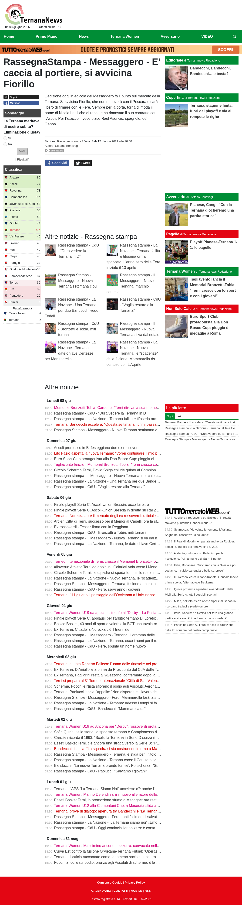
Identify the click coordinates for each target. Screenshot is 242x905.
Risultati (22, 159)
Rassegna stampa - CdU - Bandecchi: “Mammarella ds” (100, 709)
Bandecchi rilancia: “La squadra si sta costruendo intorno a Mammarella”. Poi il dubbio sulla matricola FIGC (142, 749)
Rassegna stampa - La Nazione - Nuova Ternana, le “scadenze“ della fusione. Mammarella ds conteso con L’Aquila (132, 353)
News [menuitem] (84, 36)
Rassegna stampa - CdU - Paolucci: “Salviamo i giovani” (100, 771)
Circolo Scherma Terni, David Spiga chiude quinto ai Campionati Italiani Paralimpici (122, 470)
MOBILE (136, 890)
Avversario (175, 197)
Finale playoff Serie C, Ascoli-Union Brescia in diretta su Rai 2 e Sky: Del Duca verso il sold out (132, 510)
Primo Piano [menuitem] (46, 36)
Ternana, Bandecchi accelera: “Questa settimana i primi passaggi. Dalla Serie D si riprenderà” (131, 424)
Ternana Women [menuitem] (124, 36)
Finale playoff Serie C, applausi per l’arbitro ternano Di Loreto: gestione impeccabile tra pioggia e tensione (141, 618)
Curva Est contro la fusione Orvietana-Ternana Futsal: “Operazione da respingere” (122, 851)
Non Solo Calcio (180, 309)
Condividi (57, 163)
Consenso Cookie (109, 882)
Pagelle (172, 234)
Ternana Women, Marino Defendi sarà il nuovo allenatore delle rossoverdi (114, 794)
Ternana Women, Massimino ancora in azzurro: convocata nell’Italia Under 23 (118, 846)
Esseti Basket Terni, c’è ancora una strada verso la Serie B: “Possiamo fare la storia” (123, 743)
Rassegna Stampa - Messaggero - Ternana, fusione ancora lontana (109, 584)
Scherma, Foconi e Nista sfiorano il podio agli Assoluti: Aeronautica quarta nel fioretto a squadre (133, 686)
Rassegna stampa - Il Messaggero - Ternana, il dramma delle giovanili (111, 635)
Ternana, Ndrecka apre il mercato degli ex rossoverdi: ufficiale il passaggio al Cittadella (125, 516)
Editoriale (174, 60)
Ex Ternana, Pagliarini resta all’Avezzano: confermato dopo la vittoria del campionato (124, 675)
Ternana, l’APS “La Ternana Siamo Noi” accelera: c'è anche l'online (109, 789)
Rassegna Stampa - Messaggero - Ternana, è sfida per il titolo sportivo (112, 754)
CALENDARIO (101, 890)
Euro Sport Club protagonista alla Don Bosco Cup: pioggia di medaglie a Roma (119, 459)
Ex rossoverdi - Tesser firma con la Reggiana (91, 527)
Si (9, 138)
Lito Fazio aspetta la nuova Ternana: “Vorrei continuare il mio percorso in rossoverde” (124, 453)
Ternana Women (180, 271)
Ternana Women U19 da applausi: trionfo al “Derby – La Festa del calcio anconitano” (123, 613)
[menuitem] (234, 36)
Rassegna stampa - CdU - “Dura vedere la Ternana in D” (78, 250)
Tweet (83, 163)
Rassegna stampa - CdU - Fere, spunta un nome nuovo (100, 646)
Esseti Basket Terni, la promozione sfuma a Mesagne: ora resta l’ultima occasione (121, 800)
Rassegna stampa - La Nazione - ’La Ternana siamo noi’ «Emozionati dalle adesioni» (124, 822)
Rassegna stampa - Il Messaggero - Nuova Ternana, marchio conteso (111, 476)
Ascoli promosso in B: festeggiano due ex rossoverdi (97, 448)
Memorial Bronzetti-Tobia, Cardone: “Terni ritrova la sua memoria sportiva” (115, 408)
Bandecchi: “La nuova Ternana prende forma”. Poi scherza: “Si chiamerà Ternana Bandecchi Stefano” (138, 766)
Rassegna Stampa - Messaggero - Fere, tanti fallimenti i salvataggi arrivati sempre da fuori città (132, 817)
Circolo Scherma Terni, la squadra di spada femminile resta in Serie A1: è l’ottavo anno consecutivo (136, 573)
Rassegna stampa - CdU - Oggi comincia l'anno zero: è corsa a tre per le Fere (118, 828)
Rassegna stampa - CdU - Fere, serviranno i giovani (97, 589)
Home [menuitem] (9, 36)
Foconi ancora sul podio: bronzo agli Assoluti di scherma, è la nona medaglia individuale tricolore (134, 862)
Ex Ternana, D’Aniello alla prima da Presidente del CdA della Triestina (111, 670)
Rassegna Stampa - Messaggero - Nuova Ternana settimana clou (77, 280)
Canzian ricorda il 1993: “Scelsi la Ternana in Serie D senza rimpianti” (111, 738)
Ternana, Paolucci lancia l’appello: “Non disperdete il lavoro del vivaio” (111, 692)
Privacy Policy (135, 882)
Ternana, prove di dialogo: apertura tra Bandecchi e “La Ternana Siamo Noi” (116, 811)
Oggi (170, 416)
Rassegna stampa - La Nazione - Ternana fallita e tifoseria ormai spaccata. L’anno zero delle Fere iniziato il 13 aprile (133, 256)
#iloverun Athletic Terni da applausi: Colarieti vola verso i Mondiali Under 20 (116, 567)
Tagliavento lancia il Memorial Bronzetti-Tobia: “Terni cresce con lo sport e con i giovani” (126, 464)
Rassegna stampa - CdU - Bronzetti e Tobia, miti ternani (78, 329)
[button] (22, 151)
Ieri (179, 416)
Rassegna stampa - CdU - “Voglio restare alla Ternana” (140, 304)
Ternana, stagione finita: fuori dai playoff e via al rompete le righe (211, 111)
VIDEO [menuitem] (207, 36)
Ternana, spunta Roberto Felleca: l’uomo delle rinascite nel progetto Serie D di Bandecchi (127, 664)
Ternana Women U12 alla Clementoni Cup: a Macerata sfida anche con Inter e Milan (123, 806)
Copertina (175, 97)
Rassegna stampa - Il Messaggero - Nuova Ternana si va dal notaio (139, 329)
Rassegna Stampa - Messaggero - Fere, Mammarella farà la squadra (111, 697)
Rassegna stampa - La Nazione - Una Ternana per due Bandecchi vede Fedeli (118, 481)
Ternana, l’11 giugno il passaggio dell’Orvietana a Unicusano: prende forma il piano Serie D (129, 595)
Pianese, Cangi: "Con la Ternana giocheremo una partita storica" (212, 210)
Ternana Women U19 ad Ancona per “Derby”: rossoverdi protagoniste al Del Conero (123, 726)
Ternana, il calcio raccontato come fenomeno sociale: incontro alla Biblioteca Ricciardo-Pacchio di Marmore (142, 857)
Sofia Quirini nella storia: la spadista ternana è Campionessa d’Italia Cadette (117, 732)
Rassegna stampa (69, 141)
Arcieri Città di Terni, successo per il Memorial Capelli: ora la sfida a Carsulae (117, 521)
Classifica (13, 169)
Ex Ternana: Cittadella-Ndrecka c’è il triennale (91, 629)
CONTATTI (121, 890)
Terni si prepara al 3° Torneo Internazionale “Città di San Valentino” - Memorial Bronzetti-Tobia (131, 681)
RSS (148, 890)
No (10, 144)
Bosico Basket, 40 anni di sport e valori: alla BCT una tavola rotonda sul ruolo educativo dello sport (135, 624)
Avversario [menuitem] (170, 36)
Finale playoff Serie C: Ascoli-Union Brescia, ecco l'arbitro (101, 505)
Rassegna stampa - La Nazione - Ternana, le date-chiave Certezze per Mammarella (123, 544)
